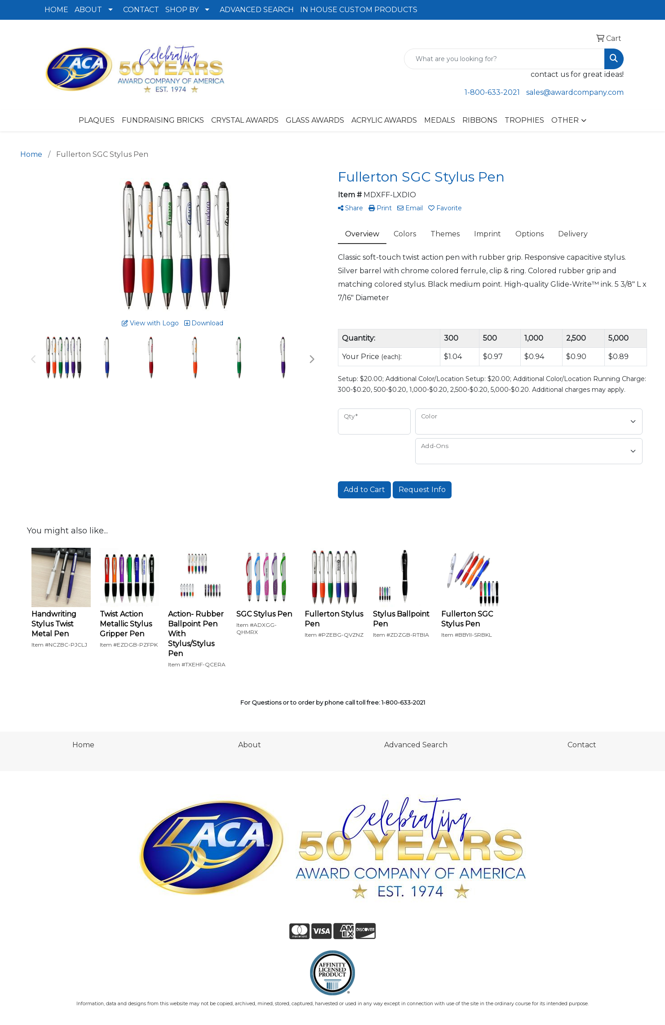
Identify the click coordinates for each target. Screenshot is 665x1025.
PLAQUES (97, 120)
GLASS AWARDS (315, 120)
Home (83, 745)
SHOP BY (182, 9)
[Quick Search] (504, 59)
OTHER (565, 120)
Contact (581, 745)
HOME (56, 9)
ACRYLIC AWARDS (384, 120)
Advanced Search (416, 745)
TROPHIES (524, 120)
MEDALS (439, 120)
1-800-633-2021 (492, 92)
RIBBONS (479, 120)
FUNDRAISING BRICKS (163, 120)
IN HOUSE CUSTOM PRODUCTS (358, 9)
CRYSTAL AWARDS (245, 120)
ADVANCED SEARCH (257, 9)
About (249, 745)
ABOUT (88, 9)
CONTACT (141, 9)
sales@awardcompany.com (575, 92)
